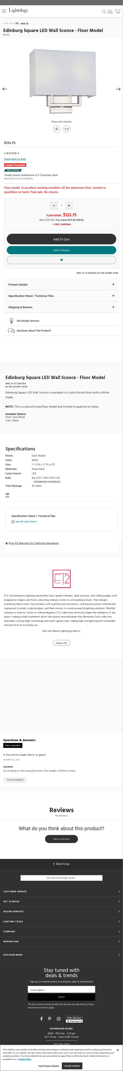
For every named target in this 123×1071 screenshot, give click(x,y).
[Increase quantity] (69, 205)
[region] (61, 1058)
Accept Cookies (72, 1066)
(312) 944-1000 (62, 1045)
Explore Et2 (61, 643)
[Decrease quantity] (54, 205)
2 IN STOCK (11, 153)
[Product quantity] (61, 206)
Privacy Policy (87, 1004)
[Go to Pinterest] (56, 132)
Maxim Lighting (60, 631)
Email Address (37, 990)
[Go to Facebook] (42, 1019)
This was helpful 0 (15, 780)
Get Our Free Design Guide (61, 878)
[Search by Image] (110, 12)
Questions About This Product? (34, 330)
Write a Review (61, 839)
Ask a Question (13, 745)
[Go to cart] (117, 10)
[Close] (117, 1050)
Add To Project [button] (61, 250)
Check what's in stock (15, 159)
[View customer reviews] (74, 1019)
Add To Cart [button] (61, 239)
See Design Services (28, 320)
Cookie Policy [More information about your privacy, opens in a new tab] (24, 1059)
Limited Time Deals (15, 165)
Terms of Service (40, 1008)
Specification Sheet (26, 522)
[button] (4, 11)
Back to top (61, 863)
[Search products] (104, 11)
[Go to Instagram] (59, 1019)
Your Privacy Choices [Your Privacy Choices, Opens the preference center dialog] (48, 1066)
